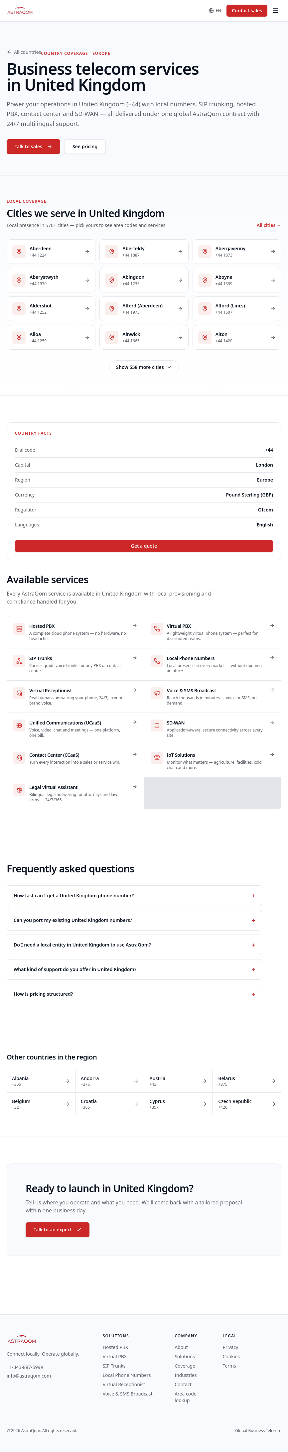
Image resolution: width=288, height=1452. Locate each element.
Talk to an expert (57, 1229)
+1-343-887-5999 (25, 1367)
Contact (183, 1384)
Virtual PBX (115, 1356)
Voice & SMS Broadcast (128, 1394)
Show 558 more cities (144, 367)
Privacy (230, 1347)
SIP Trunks (114, 1366)
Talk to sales (33, 146)
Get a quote (144, 546)
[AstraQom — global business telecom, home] (20, 10)
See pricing (84, 146)
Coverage (185, 1366)
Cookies (231, 1356)
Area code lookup (186, 1397)
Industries (186, 1375)
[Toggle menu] (275, 11)
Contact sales (247, 10)
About (181, 1347)
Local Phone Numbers (127, 1375)
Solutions (185, 1356)
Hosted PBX (115, 1347)
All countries (24, 52)
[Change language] (215, 10)
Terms (229, 1366)
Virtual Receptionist (124, 1384)
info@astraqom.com (29, 1376)
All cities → (269, 225)
